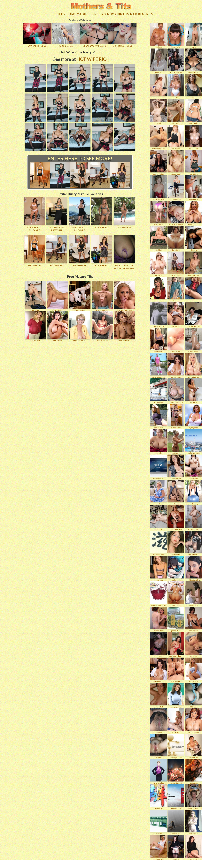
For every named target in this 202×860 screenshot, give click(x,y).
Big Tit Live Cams (63, 12)
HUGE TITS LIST (57, 295)
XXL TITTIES (57, 325)
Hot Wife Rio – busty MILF (34, 227)
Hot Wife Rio (92, 58)
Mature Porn (86, 12)
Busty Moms (107, 12)
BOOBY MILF (35, 325)
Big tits (123, 12)
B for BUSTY (79, 295)
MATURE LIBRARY (79, 325)
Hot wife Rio (101, 226)
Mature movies (141, 12)
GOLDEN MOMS (102, 295)
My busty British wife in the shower (124, 265)
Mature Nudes (124, 325)
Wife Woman (102, 325)
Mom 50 (35, 295)
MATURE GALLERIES (124, 295)
